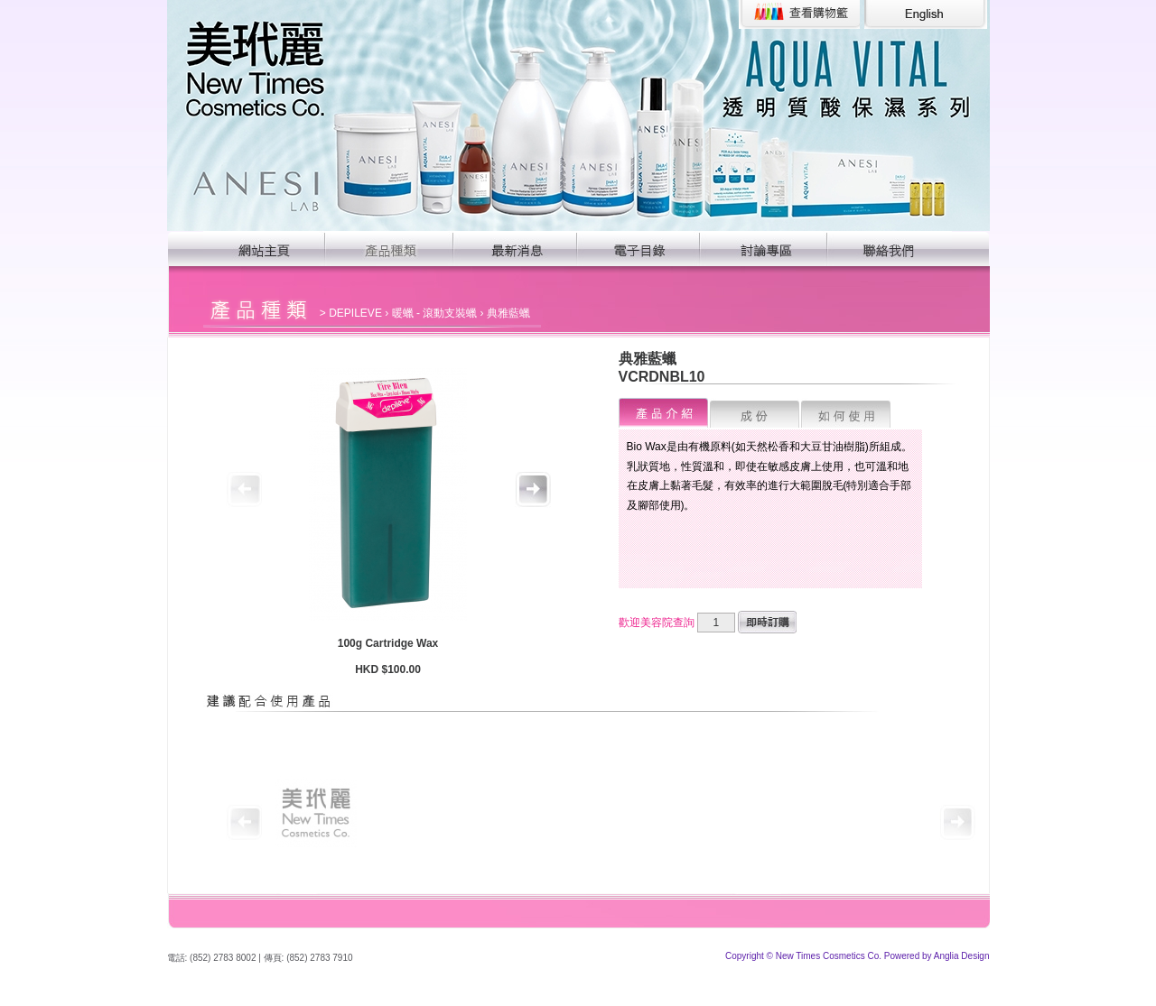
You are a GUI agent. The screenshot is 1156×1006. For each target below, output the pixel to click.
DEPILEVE (355, 313)
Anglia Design (962, 956)
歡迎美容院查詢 (657, 622)
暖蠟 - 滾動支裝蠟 (435, 313)
